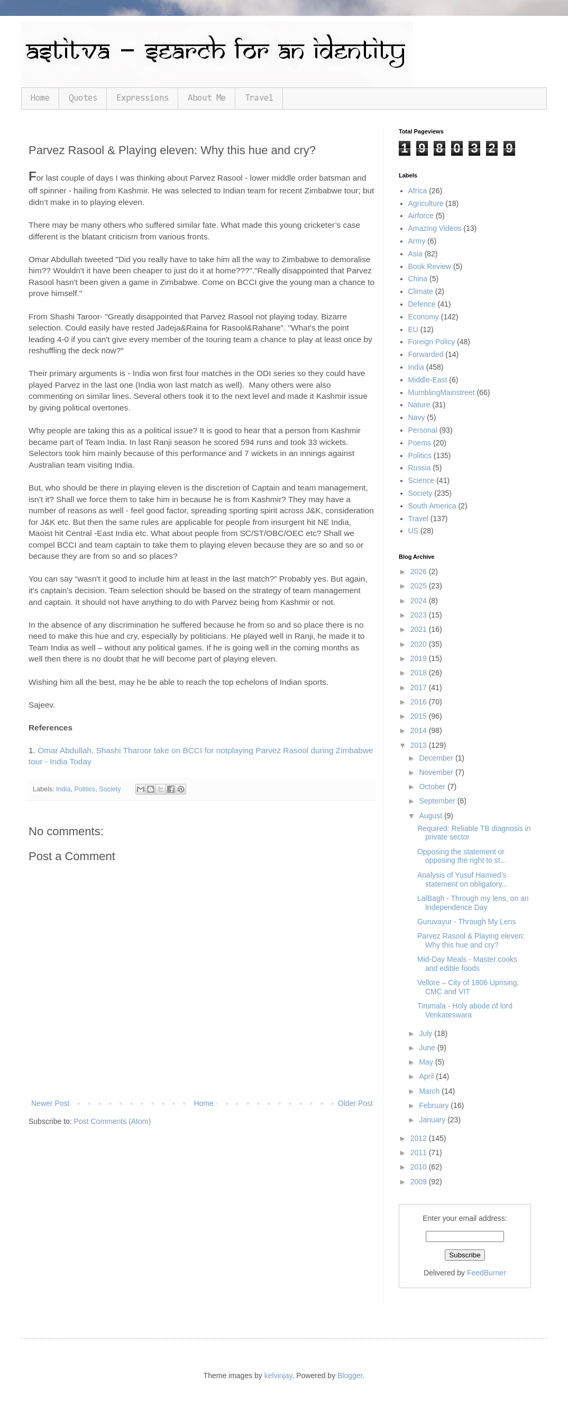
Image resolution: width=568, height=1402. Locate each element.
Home (40, 98)
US (413, 530)
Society (110, 789)
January (433, 1119)
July (426, 1033)
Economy (423, 316)
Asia (415, 253)
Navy (416, 417)
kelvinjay (278, 1375)
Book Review (430, 266)
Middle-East (427, 380)
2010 (419, 1167)
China (418, 278)
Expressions (142, 98)
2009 (419, 1181)
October (433, 786)
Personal (422, 430)
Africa (417, 190)
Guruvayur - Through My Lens (466, 921)
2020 (419, 644)
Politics (84, 789)
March (430, 1091)
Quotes (83, 98)
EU (413, 329)
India (63, 789)
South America (432, 506)
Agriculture (426, 203)
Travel (259, 98)
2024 (419, 600)
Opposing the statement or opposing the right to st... (461, 856)
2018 (419, 672)
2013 (419, 745)
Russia (419, 467)
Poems (420, 443)
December (437, 758)
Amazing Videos (435, 228)
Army (417, 241)
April (427, 1076)
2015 (419, 716)
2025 (419, 586)
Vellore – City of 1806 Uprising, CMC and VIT (468, 987)
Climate (420, 291)
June (428, 1047)
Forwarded (426, 354)
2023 (419, 615)
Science (421, 480)
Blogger (349, 1375)
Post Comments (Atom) (112, 1121)
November (437, 772)
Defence (422, 304)
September (438, 801)
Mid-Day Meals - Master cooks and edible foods (467, 963)
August (431, 815)
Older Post (355, 1103)
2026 (419, 571)
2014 (419, 730)
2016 (419, 702)
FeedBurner (486, 1273)
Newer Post (50, 1103)
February (435, 1105)
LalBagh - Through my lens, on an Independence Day (473, 903)
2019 (419, 658)
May (427, 1062)
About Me (207, 98)
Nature (419, 404)
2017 (419, 687)
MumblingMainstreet (441, 392)
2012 (419, 1138)
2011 (419, 1152)
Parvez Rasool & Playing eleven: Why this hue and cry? (471, 940)
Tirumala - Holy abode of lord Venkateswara (464, 1010)
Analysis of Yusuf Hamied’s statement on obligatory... (462, 879)
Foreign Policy (431, 341)
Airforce (421, 215)
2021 (419, 629)
